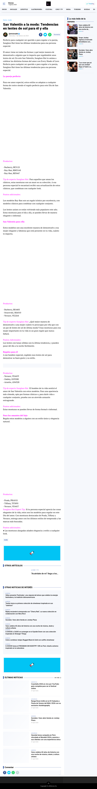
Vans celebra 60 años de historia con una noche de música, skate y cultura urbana (29, 627)
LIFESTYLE (23, 9)
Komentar (57, 34)
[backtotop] (48, 784)
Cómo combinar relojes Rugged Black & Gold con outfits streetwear (29, 640)
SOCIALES (13, 9)
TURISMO (75, 9)
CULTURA (47, 9)
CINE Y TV (57, 9)
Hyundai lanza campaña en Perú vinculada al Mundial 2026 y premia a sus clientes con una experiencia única (45, 738)
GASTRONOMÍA (35, 9)
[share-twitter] (45, 34)
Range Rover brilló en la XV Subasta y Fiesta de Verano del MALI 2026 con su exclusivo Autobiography (45, 704)
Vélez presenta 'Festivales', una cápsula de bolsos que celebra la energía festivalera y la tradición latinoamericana (31, 596)
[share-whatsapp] (50, 34)
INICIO (4, 9)
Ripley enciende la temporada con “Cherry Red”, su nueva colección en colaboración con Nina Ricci (30, 613)
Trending (91, 4)
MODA (66, 9)
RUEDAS (84, 9)
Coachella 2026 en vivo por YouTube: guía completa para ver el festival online (46, 687)
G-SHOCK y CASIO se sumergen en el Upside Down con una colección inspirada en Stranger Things (30, 633)
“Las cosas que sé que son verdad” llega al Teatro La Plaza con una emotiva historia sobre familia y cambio (86, 64)
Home (5, 20)
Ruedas (34, 699)
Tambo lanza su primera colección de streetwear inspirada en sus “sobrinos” (29, 604)
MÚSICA (34, 682)
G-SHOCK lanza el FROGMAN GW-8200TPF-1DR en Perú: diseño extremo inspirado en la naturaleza (31, 647)
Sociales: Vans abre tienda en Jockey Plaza (21, 620)
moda (6, 540)
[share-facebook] (40, 34)
